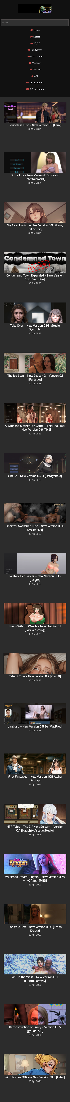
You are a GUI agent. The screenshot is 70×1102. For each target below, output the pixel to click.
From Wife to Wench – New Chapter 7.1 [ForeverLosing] (35, 628)
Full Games (34, 49)
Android (35, 69)
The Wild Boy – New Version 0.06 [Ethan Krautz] (35, 929)
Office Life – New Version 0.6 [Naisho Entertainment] (35, 177)
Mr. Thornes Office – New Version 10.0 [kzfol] (35, 1077)
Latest (35, 36)
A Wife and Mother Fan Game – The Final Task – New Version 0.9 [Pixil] (35, 428)
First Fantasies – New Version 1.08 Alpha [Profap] (34, 778)
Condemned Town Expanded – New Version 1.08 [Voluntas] (34, 277)
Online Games (35, 82)
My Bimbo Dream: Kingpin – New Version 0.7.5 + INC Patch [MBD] (35, 879)
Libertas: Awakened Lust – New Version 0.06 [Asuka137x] (35, 528)
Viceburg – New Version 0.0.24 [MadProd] (34, 726)
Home (35, 30)
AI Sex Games (35, 89)
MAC (35, 76)
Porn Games (35, 56)
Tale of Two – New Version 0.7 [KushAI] (35, 676)
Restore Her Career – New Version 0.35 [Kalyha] (35, 578)
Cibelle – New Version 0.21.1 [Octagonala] (35, 476)
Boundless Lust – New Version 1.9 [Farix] (35, 125)
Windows (35, 63)
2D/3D (35, 43)
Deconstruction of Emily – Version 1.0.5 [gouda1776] (35, 1029)
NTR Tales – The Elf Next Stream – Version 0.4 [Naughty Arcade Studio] (35, 828)
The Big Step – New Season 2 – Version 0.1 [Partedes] (35, 377)
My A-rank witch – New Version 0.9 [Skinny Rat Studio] (35, 227)
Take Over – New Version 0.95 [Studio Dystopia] (35, 327)
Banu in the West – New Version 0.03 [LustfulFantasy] (35, 979)
